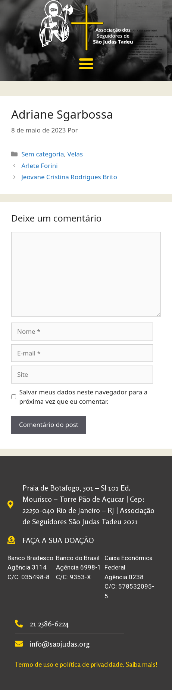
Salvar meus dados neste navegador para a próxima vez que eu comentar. (83, 397)
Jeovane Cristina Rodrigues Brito (69, 176)
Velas (75, 154)
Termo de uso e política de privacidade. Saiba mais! (86, 664)
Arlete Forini (39, 165)
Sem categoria (42, 154)
